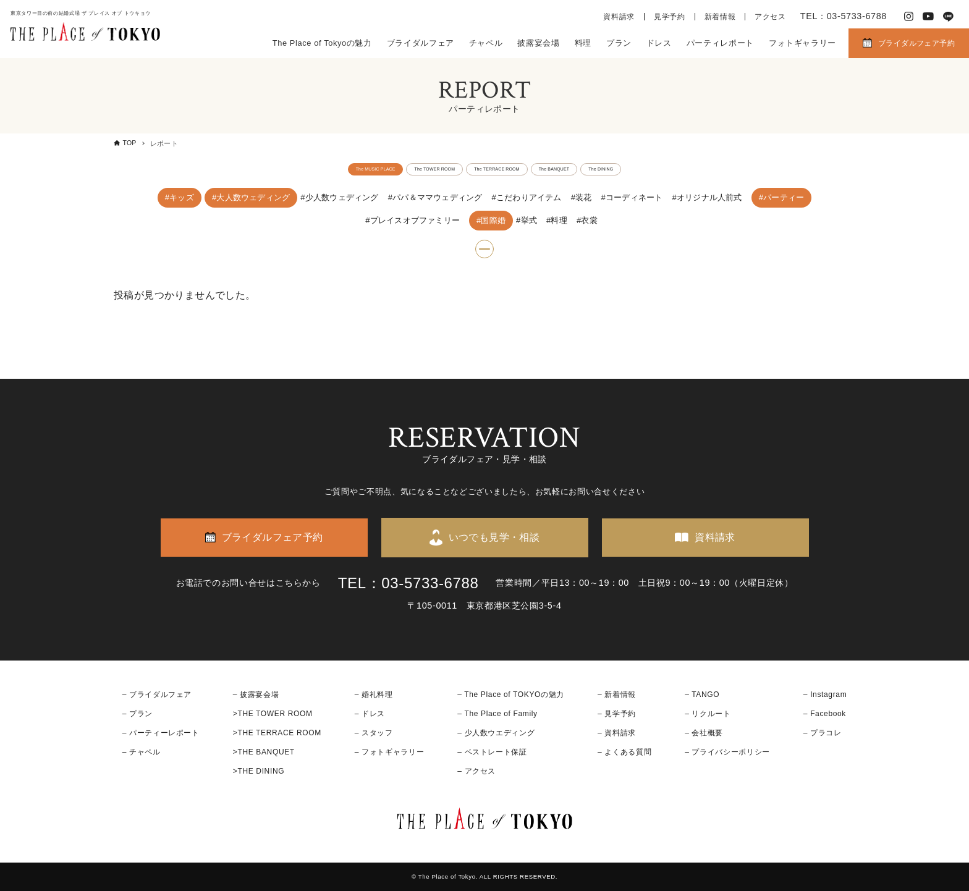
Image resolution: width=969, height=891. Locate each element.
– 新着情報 (617, 694)
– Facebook (824, 713)
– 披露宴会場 (256, 694)
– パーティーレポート (161, 732)
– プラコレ (822, 732)
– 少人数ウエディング (496, 732)
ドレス (659, 43)
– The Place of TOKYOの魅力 (510, 694)
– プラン (137, 713)
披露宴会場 (538, 43)
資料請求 (619, 16)
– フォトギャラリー (389, 752)
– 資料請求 (617, 732)
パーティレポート (720, 43)
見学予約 (669, 16)
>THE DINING (258, 771)
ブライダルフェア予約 (916, 43)
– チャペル (141, 752)
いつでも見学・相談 (494, 537)
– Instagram (825, 694)
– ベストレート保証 (492, 752)
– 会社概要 (704, 732)
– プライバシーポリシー (727, 752)
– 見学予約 (617, 713)
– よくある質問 (624, 752)
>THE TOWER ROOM (273, 713)
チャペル (486, 43)
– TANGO (702, 694)
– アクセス (476, 771)
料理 (583, 43)
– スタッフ (374, 732)
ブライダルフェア (420, 43)
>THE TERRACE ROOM (277, 732)
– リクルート (708, 713)
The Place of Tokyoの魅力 (322, 43)
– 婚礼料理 (374, 694)
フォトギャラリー (802, 43)
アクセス (770, 16)
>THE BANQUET (264, 752)
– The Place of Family (497, 713)
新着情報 (720, 16)
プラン (619, 43)
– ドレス (370, 713)
